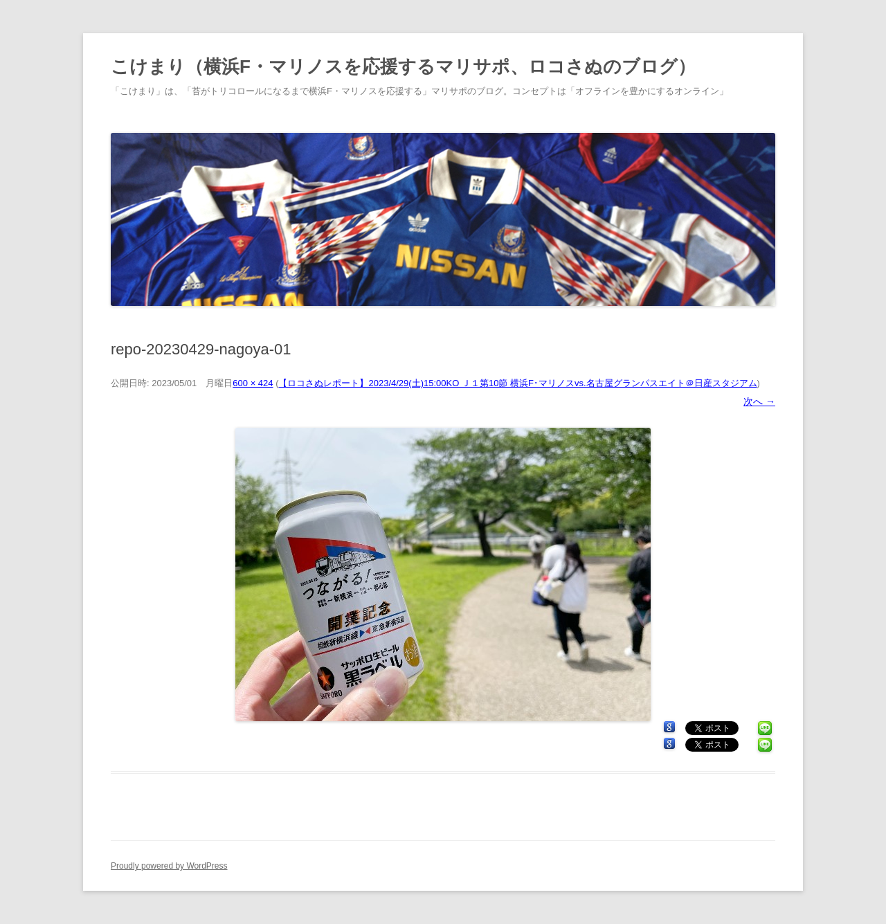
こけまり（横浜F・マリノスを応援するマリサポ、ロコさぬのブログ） (403, 66)
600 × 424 (253, 383)
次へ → (759, 401)
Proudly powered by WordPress (169, 866)
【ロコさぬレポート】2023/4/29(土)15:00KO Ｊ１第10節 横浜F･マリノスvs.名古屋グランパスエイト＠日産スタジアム (517, 383)
